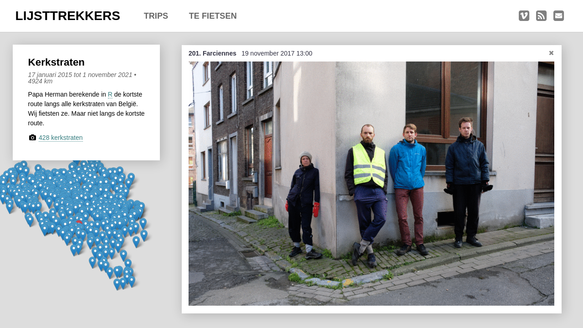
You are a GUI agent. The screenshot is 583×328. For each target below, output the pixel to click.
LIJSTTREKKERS (67, 16)
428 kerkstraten (61, 137)
